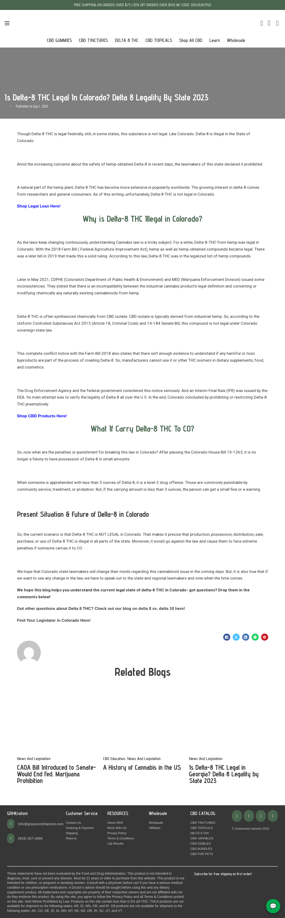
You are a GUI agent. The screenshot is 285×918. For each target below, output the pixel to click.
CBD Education (114, 758)
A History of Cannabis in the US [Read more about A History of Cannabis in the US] (142, 767)
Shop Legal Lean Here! (39, 206)
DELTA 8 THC (126, 40)
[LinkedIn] (245, 637)
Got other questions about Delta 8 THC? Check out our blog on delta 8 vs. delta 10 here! (101, 608)
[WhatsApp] (255, 637)
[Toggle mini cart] (261, 23)
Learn (214, 40)
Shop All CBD (190, 40)
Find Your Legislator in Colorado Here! (54, 620)
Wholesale (236, 40)
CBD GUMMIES (59, 40)
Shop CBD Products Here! (42, 416)
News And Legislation (33, 758)
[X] (236, 637)
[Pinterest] (264, 637)
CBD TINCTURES (93, 40)
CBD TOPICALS (158, 40)
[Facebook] (226, 637)
